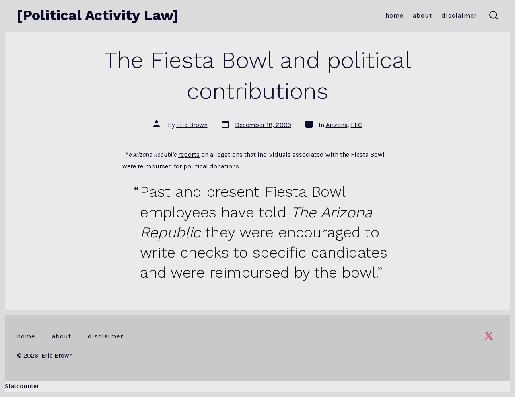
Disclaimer (459, 15)
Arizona (337, 125)
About (422, 15)
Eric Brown (192, 125)
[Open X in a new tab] (489, 335)
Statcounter (22, 386)
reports (189, 154)
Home (394, 15)
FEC (356, 125)
